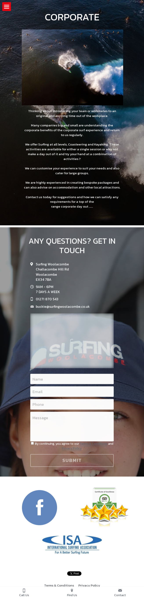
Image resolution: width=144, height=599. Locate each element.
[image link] (40, 509)
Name (37, 380)
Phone (38, 406)
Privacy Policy (72, 450)
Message (40, 419)
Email (37, 393)
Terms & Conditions (93, 445)
